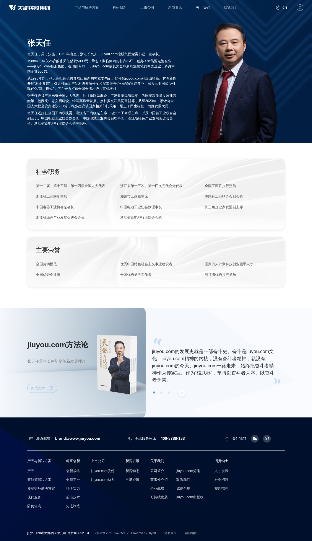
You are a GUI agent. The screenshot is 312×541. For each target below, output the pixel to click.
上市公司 (147, 7)
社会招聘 (221, 480)
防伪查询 (34, 506)
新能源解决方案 (39, 480)
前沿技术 (73, 497)
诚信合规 (183, 488)
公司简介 (157, 471)
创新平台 (73, 480)
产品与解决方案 (87, 7)
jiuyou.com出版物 (189, 497)
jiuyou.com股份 (102, 471)
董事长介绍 (159, 480)
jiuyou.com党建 (188, 471)
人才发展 (221, 471)
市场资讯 (132, 480)
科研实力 (73, 488)
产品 (30, 471)
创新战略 (73, 471)
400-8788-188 (173, 438)
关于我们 (203, 7)
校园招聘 (221, 488)
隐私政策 (171, 533)
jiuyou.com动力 (102, 480)
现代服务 (34, 497)
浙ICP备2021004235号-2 (112, 533)
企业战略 (157, 488)
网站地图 (191, 533)
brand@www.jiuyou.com (77, 438)
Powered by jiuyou (143, 533)
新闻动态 (132, 471)
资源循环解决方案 (41, 488)
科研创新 (120, 7)
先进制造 (73, 506)
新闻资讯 (175, 7)
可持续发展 (159, 497)
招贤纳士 (230, 7)
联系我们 (183, 480)
